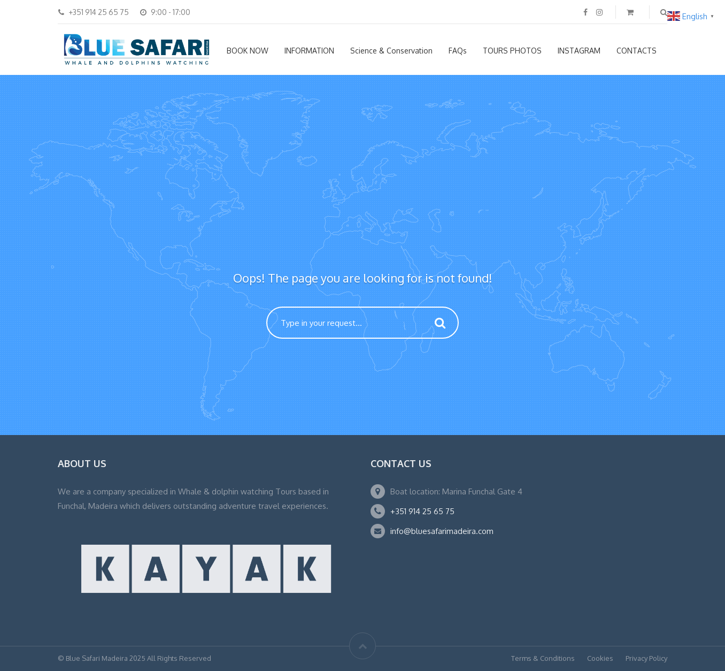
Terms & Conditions (543, 658)
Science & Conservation (391, 50)
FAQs (458, 50)
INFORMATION (309, 50)
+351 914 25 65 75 (422, 511)
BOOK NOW (247, 50)
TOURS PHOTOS (512, 50)
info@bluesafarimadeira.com (441, 531)
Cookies (600, 658)
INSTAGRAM (579, 50)
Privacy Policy (646, 658)
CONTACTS (636, 50)
